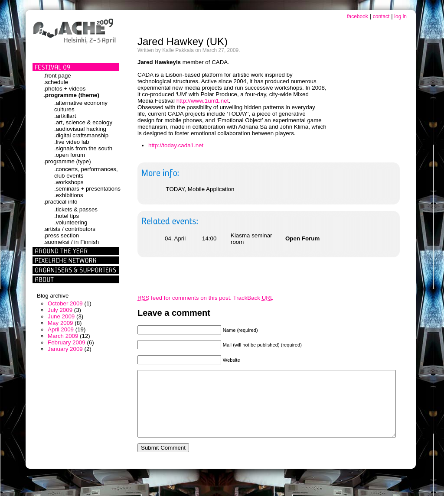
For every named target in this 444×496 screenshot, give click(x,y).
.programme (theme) (71, 95)
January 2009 (65, 349)
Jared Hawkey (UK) (182, 41)
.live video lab (71, 142)
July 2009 (60, 310)
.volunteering (70, 222)
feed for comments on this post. (184, 298)
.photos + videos (64, 88)
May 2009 (60, 323)
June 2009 (61, 316)
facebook (357, 16)
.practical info (60, 201)
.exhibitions (68, 195)
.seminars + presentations (87, 188)
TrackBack (253, 298)
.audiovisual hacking (80, 129)
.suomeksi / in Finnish (71, 242)
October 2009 (65, 303)
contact (381, 16)
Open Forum (302, 238)
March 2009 (63, 336)
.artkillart (65, 116)
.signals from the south (83, 148)
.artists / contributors (69, 229)
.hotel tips (66, 216)
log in (400, 16)
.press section (61, 235)
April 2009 (61, 329)
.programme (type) (67, 161)
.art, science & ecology (83, 122)
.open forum (69, 155)
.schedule (55, 82)
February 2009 (66, 342)
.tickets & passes (76, 209)
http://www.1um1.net (202, 100)
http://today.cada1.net (175, 145)
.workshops (68, 182)
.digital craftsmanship (81, 135)
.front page (57, 75)
